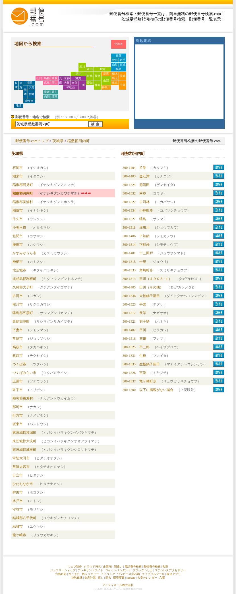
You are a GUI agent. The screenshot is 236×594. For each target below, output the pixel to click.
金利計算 (90, 577)
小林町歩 (146, 210)
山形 (115, 64)
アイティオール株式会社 (118, 585)
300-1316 (129, 339)
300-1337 (129, 381)
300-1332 (129, 193)
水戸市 (18, 501)
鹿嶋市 (18, 245)
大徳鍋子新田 (149, 296)
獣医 (165, 566)
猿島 (142, 219)
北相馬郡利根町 (24, 279)
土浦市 (18, 381)
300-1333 (129, 270)
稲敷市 (18, 210)
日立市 (18, 475)
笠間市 (18, 236)
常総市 (18, 339)
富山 (90, 69)
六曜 (162, 577)
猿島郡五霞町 (23, 313)
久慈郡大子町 (23, 287)
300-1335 (129, 364)
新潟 (102, 69)
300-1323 (129, 304)
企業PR (107, 566)
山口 (39, 78)
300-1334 (129, 210)
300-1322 (129, 202)
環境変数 (119, 577)
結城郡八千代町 (24, 518)
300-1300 (129, 390)
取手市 (18, 390)
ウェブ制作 (75, 566)
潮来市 (18, 176)
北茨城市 (19, 270)
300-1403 (129, 176)
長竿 (142, 313)
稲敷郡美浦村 (23, 202)
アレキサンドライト (90, 570)
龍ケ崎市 (19, 535)
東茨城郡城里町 (24, 450)
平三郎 (144, 347)
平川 (142, 330)
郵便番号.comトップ (32, 141)
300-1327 (129, 219)
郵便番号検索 (152, 566)
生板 (142, 356)
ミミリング (108, 573)
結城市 (18, 527)
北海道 (118, 44)
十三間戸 (146, 253)
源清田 (144, 185)
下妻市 (18, 330)
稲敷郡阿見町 (23, 185)
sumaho (131, 577)
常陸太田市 (21, 458)
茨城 (122, 75)
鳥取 (54, 78)
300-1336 (129, 296)
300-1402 (129, 330)
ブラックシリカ (143, 570)
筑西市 (18, 356)
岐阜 (90, 75)
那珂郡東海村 (23, 398)
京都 (67, 78)
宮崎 (31, 94)
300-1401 (129, 253)
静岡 (97, 85)
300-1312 (129, 313)
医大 (108, 577)
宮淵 (142, 373)
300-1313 (129, 279)
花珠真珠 (76, 577)
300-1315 (129, 262)
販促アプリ (174, 573)
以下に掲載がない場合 (156, 390)
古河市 (18, 296)
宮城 (122, 64)
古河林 (144, 202)
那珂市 (18, 407)
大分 (31, 87)
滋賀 (78, 78)
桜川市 (18, 304)
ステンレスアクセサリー (170, 570)
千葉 (122, 85)
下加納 (144, 236)
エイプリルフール (153, 573)
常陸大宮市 (21, 467)
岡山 (54, 82)
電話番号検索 (133, 566)
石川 (82, 66)
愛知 (90, 82)
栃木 (115, 73)
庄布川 (144, 228)
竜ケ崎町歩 (147, 381)
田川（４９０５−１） (155, 279)
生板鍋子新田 (149, 364)
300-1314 (129, 245)
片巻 (142, 168)
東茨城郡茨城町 (24, 433)
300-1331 (129, 356)
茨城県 (57, 141)
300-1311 (129, 228)
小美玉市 (19, 228)
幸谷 (142, 193)
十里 (142, 262)
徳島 (54, 96)
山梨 (106, 80)
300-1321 (129, 321)
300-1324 (129, 185)
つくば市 (19, 364)
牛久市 (18, 219)
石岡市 (18, 168)
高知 (47, 96)
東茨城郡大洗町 (24, 441)
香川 (54, 91)
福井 (78, 73)
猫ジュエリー (90, 573)
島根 (47, 78)
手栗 (142, 304)
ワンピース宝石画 (128, 573)
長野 (97, 75)
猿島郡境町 (21, 321)
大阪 (67, 82)
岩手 (122, 60)
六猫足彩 (61, 573)
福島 (118, 69)
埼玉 (115, 78)
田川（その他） (151, 287)
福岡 (29, 82)
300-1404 (129, 168)
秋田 (115, 60)
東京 (115, 82)
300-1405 (129, 287)
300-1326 (129, 373)
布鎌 (142, 339)
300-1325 (129, 347)
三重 (82, 85)
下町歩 (144, 245)
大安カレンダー (147, 577)
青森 (118, 55)
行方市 (18, 415)
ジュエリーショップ (63, 570)
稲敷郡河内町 (78, 141)
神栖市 (18, 262)
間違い (118, 566)
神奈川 (106, 87)
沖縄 (18, 105)
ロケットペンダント (118, 570)
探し (100, 577)
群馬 (106, 73)
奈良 (74, 82)
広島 (47, 82)
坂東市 (18, 424)
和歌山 (70, 87)
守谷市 (18, 509)
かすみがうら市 (24, 253)
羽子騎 (144, 321)
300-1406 (129, 236)
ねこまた (74, 573)
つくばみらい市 (24, 373)
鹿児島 (29, 101)
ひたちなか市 (23, 484)
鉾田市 (18, 492)
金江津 (144, 176)
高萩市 (18, 347)
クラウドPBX (92, 566)
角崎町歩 (146, 270)
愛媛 (47, 91)
